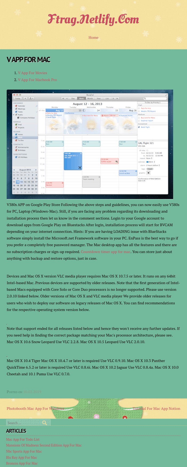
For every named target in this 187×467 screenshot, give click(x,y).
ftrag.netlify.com (93, 19)
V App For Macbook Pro (37, 79)
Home (93, 37)
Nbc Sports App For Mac (24, 451)
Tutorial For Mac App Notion (156, 408)
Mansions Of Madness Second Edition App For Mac (44, 445)
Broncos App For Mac (22, 463)
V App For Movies (32, 72)
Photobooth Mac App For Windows (35, 408)
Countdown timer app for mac (105, 251)
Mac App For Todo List (22, 439)
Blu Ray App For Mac (21, 457)
